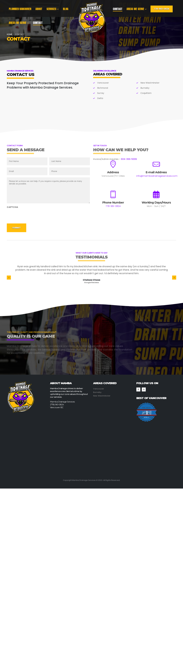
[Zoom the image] (146, 403)
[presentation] (27, 215)
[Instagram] (144, 389)
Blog (65, 9)
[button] (9, 278)
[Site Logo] (91, 17)
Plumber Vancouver (20, 9)
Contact (38, 23)
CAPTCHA (12, 207)
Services (51, 9)
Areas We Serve (17, 23)
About (38, 9)
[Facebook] (138, 389)
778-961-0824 (161, 8)
